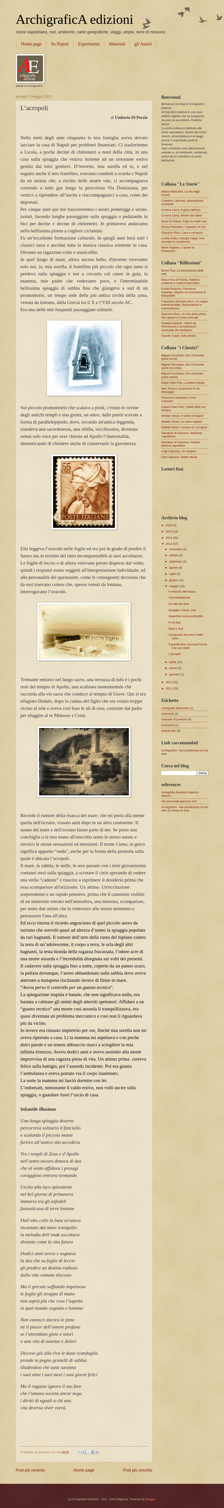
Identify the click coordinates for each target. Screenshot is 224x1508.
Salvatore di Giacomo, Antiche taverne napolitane (180, 444)
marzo (173, 668)
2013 (169, 543)
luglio (173, 573)
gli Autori (143, 43)
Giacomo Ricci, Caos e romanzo (182, 232)
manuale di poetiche (174, 719)
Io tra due (174, 622)
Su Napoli (60, 43)
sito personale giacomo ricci (179, 801)
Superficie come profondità (185, 616)
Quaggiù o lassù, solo (182, 610)
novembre (176, 549)
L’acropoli (174, 654)
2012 (169, 682)
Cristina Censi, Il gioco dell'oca (180, 210)
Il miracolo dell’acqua (181, 591)
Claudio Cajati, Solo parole (178, 335)
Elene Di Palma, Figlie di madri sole (184, 221)
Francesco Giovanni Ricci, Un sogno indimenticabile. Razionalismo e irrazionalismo (184, 305)
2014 (169, 537)
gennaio (174, 674)
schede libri (168, 730)
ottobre (174, 555)
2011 (169, 688)
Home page (31, 43)
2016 (169, 525)
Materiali (117, 43)
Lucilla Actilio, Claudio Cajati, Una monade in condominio (182, 240)
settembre (176, 561)
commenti (167, 713)
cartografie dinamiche (175, 708)
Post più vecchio (137, 1470)
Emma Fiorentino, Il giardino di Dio (183, 227)
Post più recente (30, 1470)
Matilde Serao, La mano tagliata (181, 421)
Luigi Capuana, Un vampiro (178, 451)
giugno (174, 580)
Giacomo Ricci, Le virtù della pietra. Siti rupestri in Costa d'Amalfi (184, 315)
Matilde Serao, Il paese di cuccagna (184, 427)
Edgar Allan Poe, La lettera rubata (183, 382)
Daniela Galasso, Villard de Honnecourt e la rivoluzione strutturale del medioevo (178, 326)
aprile (173, 662)
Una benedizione (179, 597)
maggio (174, 586)
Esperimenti (89, 43)
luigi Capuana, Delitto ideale (179, 457)
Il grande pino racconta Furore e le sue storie (187, 646)
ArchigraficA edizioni (74, 19)
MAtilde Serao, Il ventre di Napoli (182, 415)
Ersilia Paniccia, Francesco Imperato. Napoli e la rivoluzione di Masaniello (183, 292)
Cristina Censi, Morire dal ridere (181, 215)
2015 (169, 531)
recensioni (167, 725)
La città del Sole (178, 603)
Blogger (150, 1499)
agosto (174, 567)
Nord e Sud (175, 628)
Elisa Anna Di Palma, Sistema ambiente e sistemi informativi (180, 281)
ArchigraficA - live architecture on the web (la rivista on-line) (184, 808)
